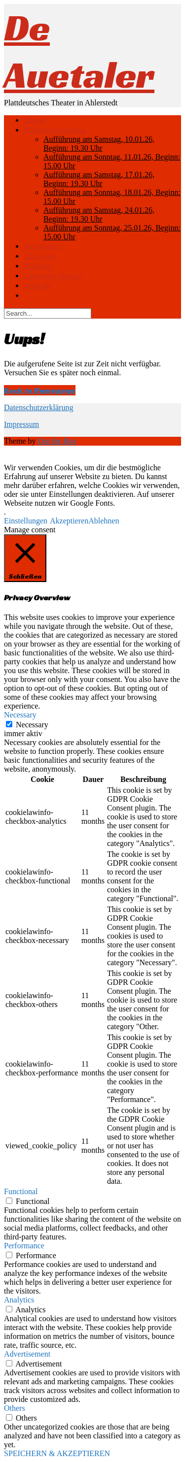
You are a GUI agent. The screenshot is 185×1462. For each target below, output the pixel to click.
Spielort (38, 266)
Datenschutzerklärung (38, 407)
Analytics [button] (19, 1300)
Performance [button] (24, 1245)
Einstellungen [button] (25, 521)
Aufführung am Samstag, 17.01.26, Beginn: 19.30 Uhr (98, 179)
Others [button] (14, 1408)
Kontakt (37, 286)
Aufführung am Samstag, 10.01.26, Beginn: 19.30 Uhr (98, 143)
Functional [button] (20, 1191)
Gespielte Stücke (53, 276)
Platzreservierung (55, 130)
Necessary (32, 724)
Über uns (40, 256)
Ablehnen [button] (103, 521)
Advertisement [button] (27, 1354)
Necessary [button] (20, 715)
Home (34, 120)
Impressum (21, 424)
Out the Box (56, 441)
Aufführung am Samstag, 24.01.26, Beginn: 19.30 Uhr (98, 214)
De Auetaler (79, 51)
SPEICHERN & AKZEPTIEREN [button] (57, 1453)
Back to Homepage (39, 390)
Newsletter (43, 246)
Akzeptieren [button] (69, 521)
